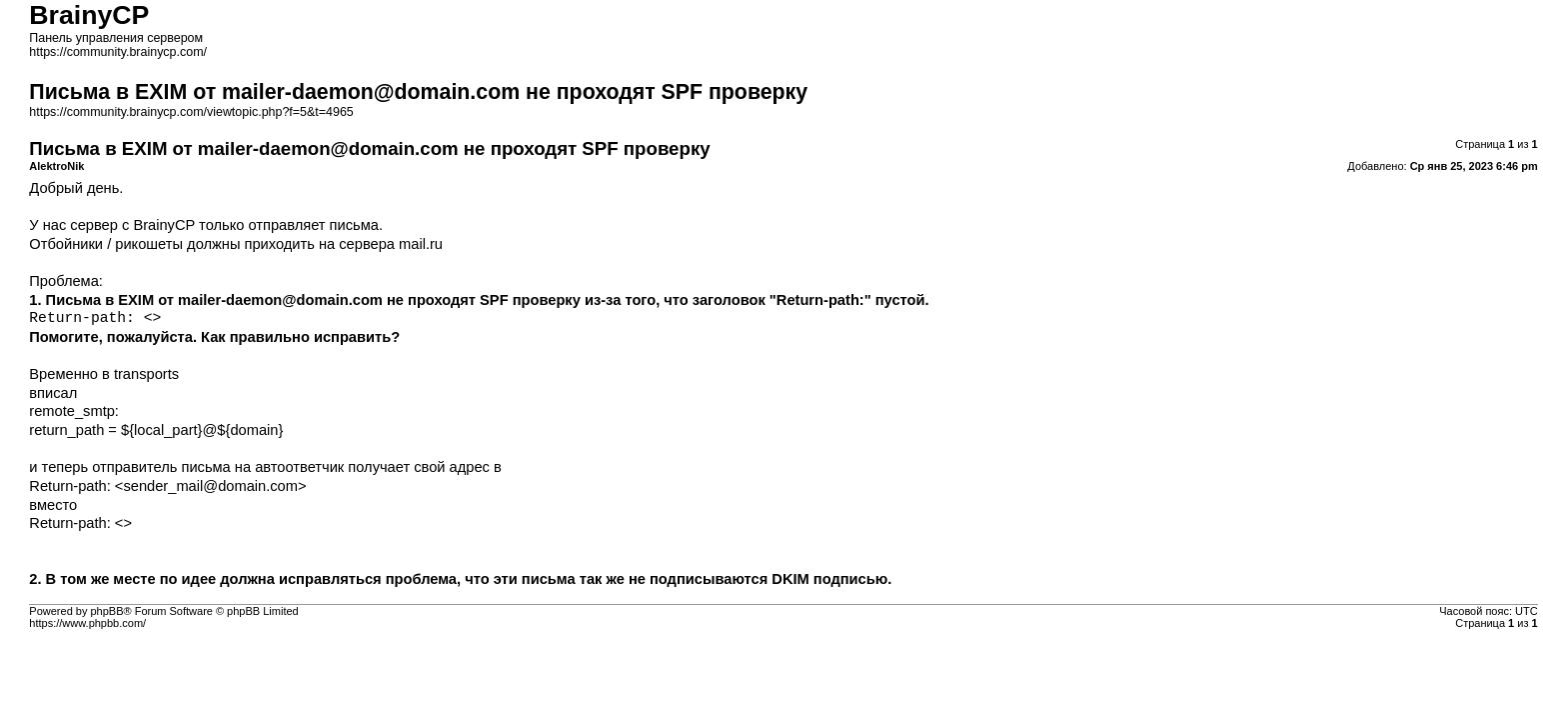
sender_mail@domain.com (210, 486)
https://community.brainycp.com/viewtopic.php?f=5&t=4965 (191, 112)
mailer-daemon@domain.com (280, 300)
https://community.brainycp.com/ (118, 52)
